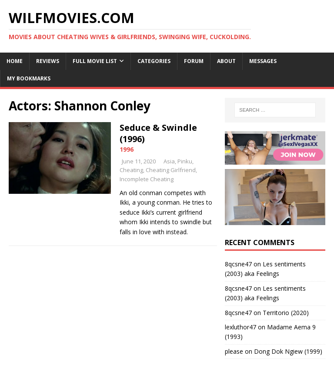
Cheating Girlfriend (171, 170)
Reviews (47, 61)
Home (15, 61)
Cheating (131, 170)
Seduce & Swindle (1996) (158, 133)
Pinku (184, 161)
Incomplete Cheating (147, 179)
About (226, 61)
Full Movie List (95, 61)
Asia (169, 161)
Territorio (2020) (286, 313)
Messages (263, 61)
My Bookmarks (28, 78)
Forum (194, 61)
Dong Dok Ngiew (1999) (288, 351)
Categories (153, 61)
